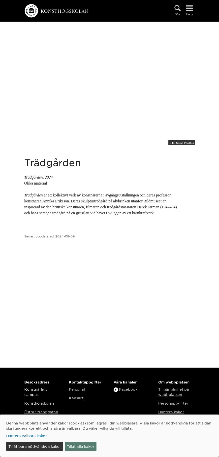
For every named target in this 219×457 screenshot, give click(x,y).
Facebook (128, 389)
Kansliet (76, 398)
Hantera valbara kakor (26, 435)
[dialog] (109, 435)
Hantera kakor (171, 412)
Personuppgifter (173, 403)
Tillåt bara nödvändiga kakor (34, 446)
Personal (77, 389)
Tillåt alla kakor (80, 446)
